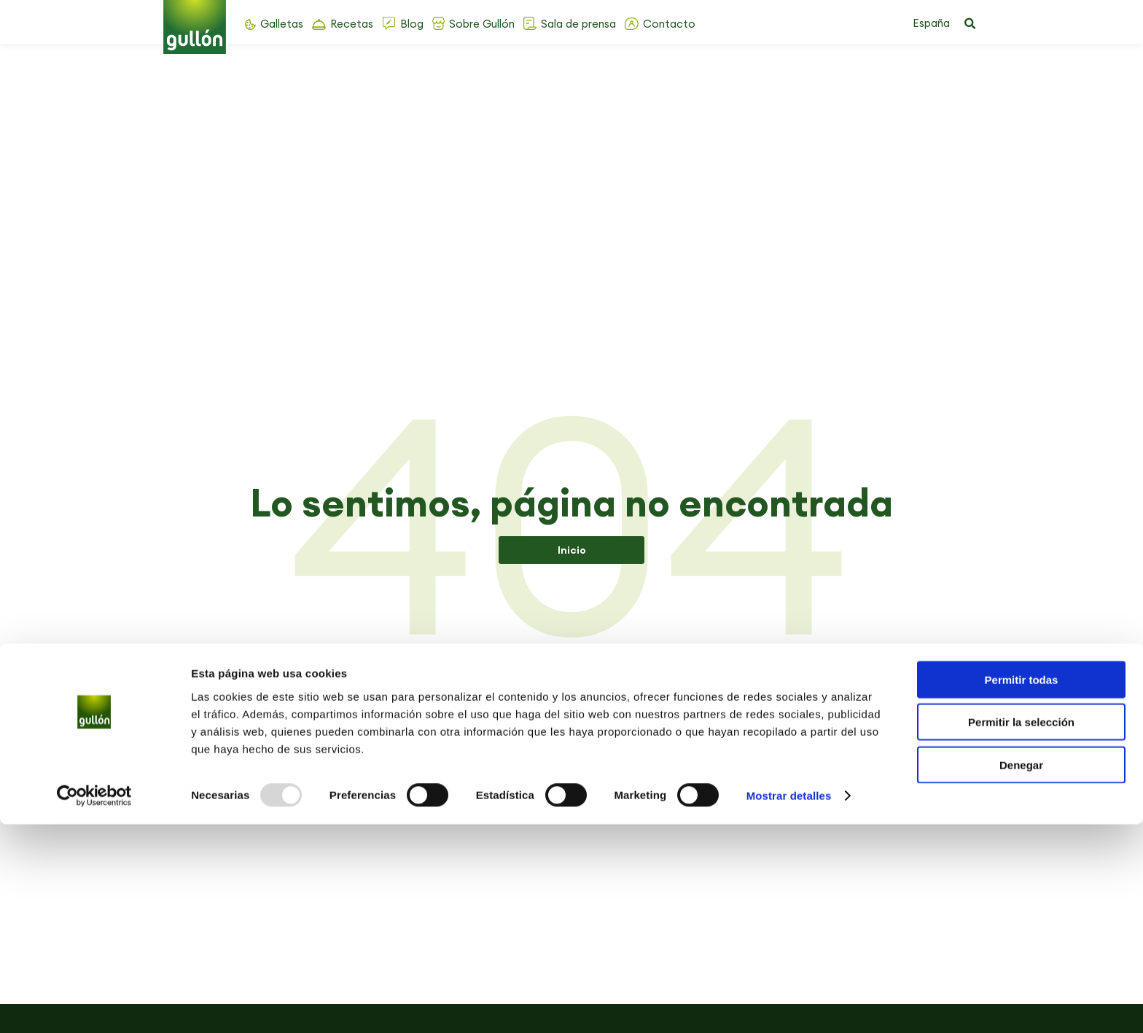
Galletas (281, 24)
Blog (412, 24)
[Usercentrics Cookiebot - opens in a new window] (94, 1005)
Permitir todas (1021, 887)
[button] (969, 24)
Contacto (669, 24)
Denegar (1021, 973)
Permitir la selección (1021, 930)
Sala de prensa (578, 24)
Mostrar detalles (789, 1004)
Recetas (351, 24)
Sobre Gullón (482, 24)
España (931, 23)
